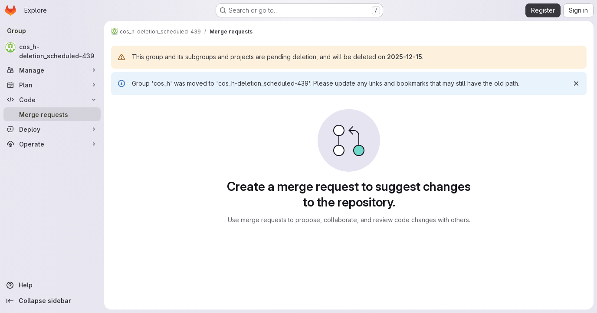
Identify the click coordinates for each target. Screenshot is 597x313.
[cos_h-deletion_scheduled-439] (52, 51)
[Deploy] (52, 129)
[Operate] (52, 144)
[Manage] (52, 70)
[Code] (52, 100)
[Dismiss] (576, 83)
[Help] (52, 285)
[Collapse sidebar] (52, 301)
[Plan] (52, 85)
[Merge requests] (52, 114)
